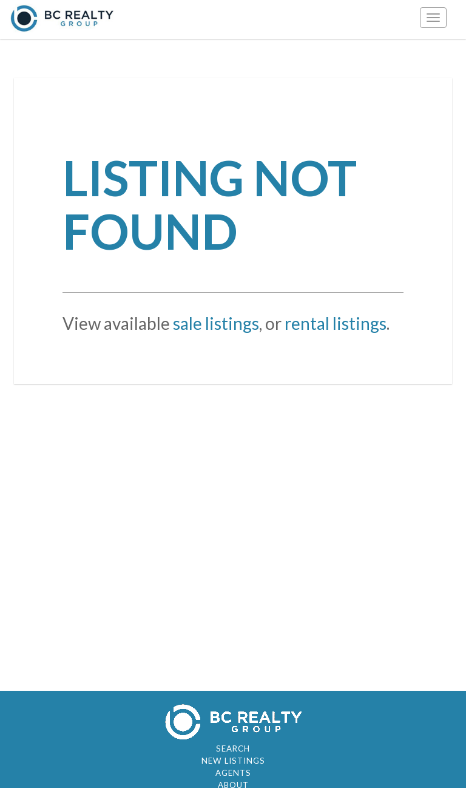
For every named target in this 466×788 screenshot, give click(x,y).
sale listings (216, 323)
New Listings (233, 761)
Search (233, 748)
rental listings (336, 323)
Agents (233, 773)
